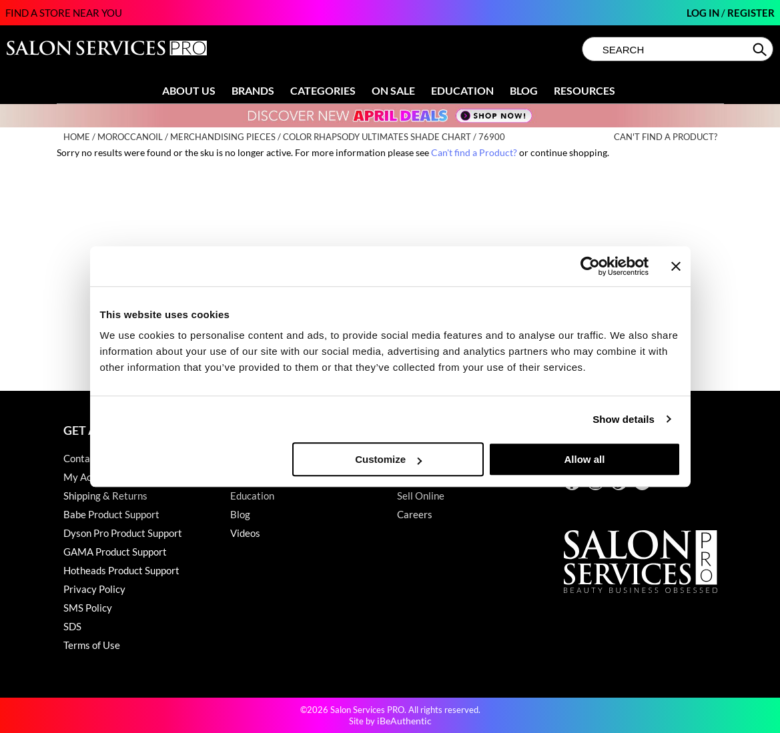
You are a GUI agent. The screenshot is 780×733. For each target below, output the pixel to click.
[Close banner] (676, 266)
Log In (704, 13)
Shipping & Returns (105, 496)
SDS (72, 626)
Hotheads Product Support (121, 570)
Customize (388, 459)
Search (761, 49)
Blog (524, 90)
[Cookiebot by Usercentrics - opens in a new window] (590, 266)
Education (462, 90)
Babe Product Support (111, 514)
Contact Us (88, 458)
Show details (624, 419)
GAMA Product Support (115, 552)
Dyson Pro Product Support (122, 533)
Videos (245, 533)
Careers (414, 514)
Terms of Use (91, 645)
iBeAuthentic (404, 720)
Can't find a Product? (665, 137)
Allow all (584, 459)
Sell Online (420, 496)
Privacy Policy (94, 589)
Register (751, 13)
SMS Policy (87, 608)
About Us (189, 90)
